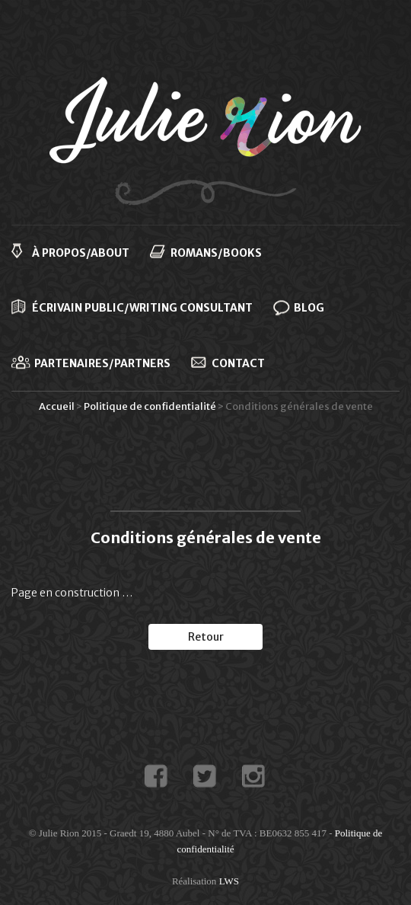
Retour (206, 637)
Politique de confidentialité (150, 406)
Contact (238, 363)
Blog (309, 308)
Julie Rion (205, 141)
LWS (229, 881)
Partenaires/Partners (102, 363)
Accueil (57, 406)
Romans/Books (216, 253)
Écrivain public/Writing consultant (142, 308)
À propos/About (80, 253)
